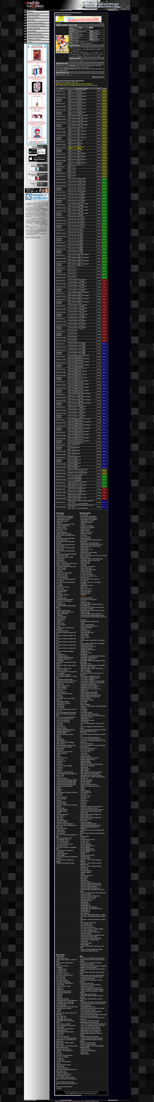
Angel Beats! (60, 956)
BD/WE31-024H (61, 385)
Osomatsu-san (61, 761)
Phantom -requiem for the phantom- (91, 806)
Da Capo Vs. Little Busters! (65, 983)
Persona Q (60, 1058)
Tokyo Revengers (62, 846)
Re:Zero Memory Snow (88, 839)
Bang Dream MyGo (62, 555)
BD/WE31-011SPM (59, 226)
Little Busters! (61, 704)
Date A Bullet (61, 985)
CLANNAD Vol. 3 (62, 972)
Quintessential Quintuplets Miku (66, 783)
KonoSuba (60, 697)
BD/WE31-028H (61, 435)
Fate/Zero (60, 602)
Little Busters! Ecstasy (63, 703)
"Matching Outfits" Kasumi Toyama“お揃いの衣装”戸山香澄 (77, 495)
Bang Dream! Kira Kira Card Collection (92, 975)
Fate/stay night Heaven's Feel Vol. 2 (92, 613)
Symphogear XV (86, 910)
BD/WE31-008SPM (59, 188)
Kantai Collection (62, 687)
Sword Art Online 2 (62, 822)
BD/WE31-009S (61, 198)
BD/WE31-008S (61, 186)
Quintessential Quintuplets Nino (66, 784)
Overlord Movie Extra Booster (90, 1036)
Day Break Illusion (62, 590)
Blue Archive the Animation (89, 552)
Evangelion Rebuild (63, 595)
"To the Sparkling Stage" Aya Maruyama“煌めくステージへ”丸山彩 (78, 293)
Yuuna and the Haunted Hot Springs (92, 949)
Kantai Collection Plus (63, 686)
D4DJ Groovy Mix (62, 576)
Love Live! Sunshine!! (63, 720)
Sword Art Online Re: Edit (88, 897)
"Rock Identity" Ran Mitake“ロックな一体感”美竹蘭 (75, 476)
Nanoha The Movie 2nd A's (89, 784)
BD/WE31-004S (61, 135)
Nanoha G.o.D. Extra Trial (64, 751)
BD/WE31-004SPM (59, 138)
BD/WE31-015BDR (59, 271)
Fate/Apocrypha (61, 598)
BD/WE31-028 (60, 432)
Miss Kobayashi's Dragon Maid (66, 745)
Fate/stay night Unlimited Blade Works (92, 615)
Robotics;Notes (61, 802)
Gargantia (60, 615)
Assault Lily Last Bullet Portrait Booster (92, 958)
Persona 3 (60, 764)
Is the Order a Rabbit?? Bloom (90, 678)
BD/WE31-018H (61, 309)
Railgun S (60, 789)
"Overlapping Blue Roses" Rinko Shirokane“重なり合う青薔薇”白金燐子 (79, 419)
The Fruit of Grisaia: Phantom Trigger (92, 929)
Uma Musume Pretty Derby (65, 850)
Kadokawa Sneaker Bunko (65, 679)
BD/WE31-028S (61, 438)
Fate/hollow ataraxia (63, 999)
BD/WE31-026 (60, 407)
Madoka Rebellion (86, 762)
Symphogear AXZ (86, 900)
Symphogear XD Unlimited (89, 907)
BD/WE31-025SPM (59, 403)
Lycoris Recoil (61, 726)
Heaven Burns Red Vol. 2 (88, 646)
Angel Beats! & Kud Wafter (65, 518)
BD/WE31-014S (61, 261)
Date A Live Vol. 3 (86, 590)
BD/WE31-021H (61, 347)
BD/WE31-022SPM (59, 365)
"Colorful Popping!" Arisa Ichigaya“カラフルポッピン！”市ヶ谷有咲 (77, 343)
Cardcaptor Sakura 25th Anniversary (92, 559)
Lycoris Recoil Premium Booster (90, 1027)
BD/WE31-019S (61, 325)
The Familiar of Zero (63, 841)
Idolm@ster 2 (61, 654)
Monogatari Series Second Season (91, 775)
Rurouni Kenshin (62, 803)
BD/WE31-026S (61, 413)
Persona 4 (60, 767)
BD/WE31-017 (60, 293)
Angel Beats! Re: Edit (63, 519)
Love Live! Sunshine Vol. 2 (89, 748)
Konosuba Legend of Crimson (90, 714)
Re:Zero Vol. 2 (85, 841)
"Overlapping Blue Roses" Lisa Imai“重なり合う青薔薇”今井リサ (77, 369)
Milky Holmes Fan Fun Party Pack (91, 1030)
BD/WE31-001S (61, 97)
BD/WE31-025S (61, 401)
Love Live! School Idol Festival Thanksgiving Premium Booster (89, 1021)
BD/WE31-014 (60, 255)
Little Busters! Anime (63, 701)
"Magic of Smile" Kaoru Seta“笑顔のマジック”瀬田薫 (75, 141)
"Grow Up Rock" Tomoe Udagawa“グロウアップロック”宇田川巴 (77, 192)
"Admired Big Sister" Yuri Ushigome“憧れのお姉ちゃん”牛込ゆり (77, 482)
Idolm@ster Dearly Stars (64, 1019)
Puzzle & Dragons (62, 778)
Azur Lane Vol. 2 (86, 537)
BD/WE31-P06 (60, 502)
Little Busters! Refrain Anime (65, 1032)
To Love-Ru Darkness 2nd (64, 844)
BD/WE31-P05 (60, 495)
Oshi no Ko (60, 759)
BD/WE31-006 (60, 154)
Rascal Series (85, 836)
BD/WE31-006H (61, 157)
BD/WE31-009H (61, 195)
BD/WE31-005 (60, 141)
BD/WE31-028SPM (59, 441)
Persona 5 (60, 769)
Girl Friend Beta (61, 617)
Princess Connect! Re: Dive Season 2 (92, 809)
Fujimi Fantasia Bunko (63, 610)
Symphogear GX (86, 905)
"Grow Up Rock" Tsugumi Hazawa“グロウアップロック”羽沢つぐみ (77, 179)
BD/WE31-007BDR (59, 170)
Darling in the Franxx (63, 587)
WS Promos (84, 1052)
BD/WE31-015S (61, 277)
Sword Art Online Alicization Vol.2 (91, 888)
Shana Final (60, 1066)
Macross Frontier (62, 728)
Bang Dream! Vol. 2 (87, 549)
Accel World (60, 515)
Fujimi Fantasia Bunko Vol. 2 (65, 612)
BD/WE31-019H (61, 322)
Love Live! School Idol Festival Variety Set (93, 1024)
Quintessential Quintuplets (89, 824)
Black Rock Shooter (63, 966)
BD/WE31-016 (60, 280)
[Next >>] (101, 23)
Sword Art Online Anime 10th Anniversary (93, 893)
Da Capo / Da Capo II (87, 574)
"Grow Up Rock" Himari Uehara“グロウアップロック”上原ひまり (76, 217)
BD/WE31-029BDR (59, 448)
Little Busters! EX (62, 1030)
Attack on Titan (61, 527)
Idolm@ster (60, 660)
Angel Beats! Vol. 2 (62, 958)
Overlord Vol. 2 (85, 800)
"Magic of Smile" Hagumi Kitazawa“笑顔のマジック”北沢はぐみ (77, 154)
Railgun (59, 791)
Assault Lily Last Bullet (87, 527)
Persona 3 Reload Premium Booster (92, 1038)
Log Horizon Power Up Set (89, 1013)
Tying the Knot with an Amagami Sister (92, 935)
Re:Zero (59, 795)
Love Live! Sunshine (87, 744)
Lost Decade (60, 708)
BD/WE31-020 (60, 331)
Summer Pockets (62, 820)
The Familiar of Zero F (63, 839)
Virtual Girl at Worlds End (64, 1086)
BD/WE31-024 (60, 382)
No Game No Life (62, 758)
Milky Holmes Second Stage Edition (91, 772)
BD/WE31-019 (60, 318)
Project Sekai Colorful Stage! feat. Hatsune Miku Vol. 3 (90, 818)
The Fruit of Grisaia (62, 842)
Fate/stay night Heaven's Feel (90, 621)
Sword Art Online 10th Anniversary (91, 885)
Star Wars (60, 817)
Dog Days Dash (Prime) (64, 991)
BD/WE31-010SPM (59, 214)
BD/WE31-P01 (60, 470)
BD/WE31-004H (61, 132)
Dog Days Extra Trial (87, 983)
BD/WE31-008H (61, 182)
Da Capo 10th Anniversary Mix (66, 579)
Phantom (59, 770)
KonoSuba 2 (84, 709)
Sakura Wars (61, 808)
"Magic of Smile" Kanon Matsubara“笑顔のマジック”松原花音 (77, 90)
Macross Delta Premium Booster (90, 1028)
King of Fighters (61, 692)
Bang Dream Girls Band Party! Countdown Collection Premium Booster (93, 966)
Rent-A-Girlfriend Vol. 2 (88, 846)
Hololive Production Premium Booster (92, 989)
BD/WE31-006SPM (59, 163)
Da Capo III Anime (62, 980)
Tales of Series (61, 831)
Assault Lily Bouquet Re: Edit (65, 524)
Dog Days (60, 994)
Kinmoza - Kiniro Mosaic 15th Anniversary (93, 706)
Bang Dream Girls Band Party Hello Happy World (65, 539)
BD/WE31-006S (61, 160)
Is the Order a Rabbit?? (64, 675)
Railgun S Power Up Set (88, 1043)
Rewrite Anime (85, 852)
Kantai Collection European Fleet (91, 695)
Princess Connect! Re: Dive (65, 772)
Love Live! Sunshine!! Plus (65, 719)
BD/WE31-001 (60, 91)
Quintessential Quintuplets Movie (91, 825)
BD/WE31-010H (61, 208)
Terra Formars (61, 833)
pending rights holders (41, 231)
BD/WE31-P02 (60, 476)
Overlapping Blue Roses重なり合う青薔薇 (74, 457)
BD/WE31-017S (61, 299)
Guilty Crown (61, 623)
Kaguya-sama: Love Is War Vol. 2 (91, 689)
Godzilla (59, 621)
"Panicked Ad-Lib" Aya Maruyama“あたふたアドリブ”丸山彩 (77, 489)
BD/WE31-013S (61, 249)
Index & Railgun (85, 670)
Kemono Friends (62, 689)
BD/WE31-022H (61, 359)
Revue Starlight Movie (87, 849)
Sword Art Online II (62, 1072)
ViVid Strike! (60, 852)
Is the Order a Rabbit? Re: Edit (90, 676)
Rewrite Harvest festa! (87, 855)
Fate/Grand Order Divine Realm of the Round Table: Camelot (92, 608)
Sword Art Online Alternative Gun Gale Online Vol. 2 (66, 1070)
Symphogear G (85, 904)
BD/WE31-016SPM (59, 290)
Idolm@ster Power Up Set (89, 994)
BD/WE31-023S (61, 375)
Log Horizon (60, 706)
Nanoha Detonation (87, 780)
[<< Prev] (58, 23)
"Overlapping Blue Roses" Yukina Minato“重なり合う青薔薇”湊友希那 (78, 356)
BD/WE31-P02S (61, 480)
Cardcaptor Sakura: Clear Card (66, 566)
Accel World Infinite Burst (88, 516)
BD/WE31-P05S (61, 498)
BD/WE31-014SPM (59, 264)
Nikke (58, 755)
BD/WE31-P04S (61, 492)
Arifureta (59, 522)
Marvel (59, 737)
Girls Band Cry (61, 618)
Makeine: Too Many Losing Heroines (92, 764)
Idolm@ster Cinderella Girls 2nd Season (93, 656)
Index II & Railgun (62, 670)
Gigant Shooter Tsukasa (64, 1008)
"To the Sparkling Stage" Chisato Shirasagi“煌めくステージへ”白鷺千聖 (79, 394)
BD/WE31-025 (60, 394)
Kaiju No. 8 (60, 684)
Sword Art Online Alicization (65, 824)
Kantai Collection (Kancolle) (89, 692)
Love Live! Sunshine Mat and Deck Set (92, 1025)
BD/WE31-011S (61, 223)
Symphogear (60, 830)
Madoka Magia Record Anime (66, 729)
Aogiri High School (62, 521)
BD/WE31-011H (61, 220)
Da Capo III (60, 580)
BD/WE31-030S (61, 467)
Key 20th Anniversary (87, 700)
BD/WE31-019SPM (59, 328)
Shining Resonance (63, 1068)
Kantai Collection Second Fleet (90, 697)
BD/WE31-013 (60, 242)
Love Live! (60, 723)
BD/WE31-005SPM (59, 151)
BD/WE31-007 (60, 167)
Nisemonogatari (85, 791)
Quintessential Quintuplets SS (90, 827)
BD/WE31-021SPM (59, 353)
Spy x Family (61, 816)
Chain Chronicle (61, 568)
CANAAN (59, 967)
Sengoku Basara (62, 811)
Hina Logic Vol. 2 (62, 1017)
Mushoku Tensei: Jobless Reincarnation (64, 747)
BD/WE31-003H (61, 119)
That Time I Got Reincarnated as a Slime (93, 915)
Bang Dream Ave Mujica (64, 533)
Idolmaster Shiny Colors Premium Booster (93, 1002)
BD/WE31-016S (61, 287)
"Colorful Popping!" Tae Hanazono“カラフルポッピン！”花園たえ (77, 407)
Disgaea (59, 593)
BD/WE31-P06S (61, 507)
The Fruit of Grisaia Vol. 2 (88, 927)
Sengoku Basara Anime (64, 1065)
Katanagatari (60, 1027)
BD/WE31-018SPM (59, 315)
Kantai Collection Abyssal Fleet (66, 1025)
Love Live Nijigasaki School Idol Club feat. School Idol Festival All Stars (66, 714)
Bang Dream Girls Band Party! (90, 543)
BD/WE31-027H (61, 423)
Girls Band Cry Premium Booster (91, 985)
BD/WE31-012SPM (59, 239)
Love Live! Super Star (63, 722)
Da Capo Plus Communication (66, 582)
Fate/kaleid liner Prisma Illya (65, 1002)
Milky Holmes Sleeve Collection (90, 1032)
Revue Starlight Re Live (88, 850)
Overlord (59, 762)
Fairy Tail (59, 596)
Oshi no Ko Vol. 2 (86, 795)
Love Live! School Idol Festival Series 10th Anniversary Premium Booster (93, 1015)
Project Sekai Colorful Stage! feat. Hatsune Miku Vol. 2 (90, 815)
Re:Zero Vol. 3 (85, 842)
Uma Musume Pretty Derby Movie (91, 938)
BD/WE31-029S (61, 454)
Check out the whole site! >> (37, 142)
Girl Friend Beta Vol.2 (87, 632)
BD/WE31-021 (60, 344)
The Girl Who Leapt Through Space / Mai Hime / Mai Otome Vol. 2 (66, 1083)
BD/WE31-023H (61, 372)
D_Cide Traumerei (62, 577)
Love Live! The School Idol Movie (67, 1038)
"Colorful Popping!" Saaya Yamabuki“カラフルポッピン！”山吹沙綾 (77, 305)
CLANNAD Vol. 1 (62, 969)
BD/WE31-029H (61, 451)
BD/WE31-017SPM (59, 302)
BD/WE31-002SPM (59, 113)
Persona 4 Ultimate (62, 1057)
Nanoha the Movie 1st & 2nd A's (90, 786)
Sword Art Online (62, 828)
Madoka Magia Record (64, 731)
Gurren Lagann (61, 624)
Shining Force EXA (62, 814)
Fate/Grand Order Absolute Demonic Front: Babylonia (64, 600)
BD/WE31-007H (61, 173)
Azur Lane (60, 530)
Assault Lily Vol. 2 (86, 529)
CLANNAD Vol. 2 (62, 970)
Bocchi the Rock (62, 562)
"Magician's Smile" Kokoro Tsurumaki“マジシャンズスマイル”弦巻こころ (77, 470)
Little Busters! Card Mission (65, 1028)
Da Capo (59, 584)
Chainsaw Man (61, 570)
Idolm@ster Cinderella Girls (65, 657)
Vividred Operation (62, 853)
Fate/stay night (61, 604)
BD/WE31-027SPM (59, 429)
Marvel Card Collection (88, 766)
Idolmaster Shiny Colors (64, 668)
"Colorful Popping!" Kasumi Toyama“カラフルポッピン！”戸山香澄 (77, 280)
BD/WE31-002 (60, 103)
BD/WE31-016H (61, 284)
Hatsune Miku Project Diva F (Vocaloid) (93, 643)
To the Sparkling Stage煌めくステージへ (74, 444)
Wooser (59, 1088)
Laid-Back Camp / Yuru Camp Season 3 (93, 715)
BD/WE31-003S (61, 122)
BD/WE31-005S (61, 148)
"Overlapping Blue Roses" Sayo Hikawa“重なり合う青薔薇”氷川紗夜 (78, 381)
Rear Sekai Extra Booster (88, 1044)
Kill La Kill (60, 690)
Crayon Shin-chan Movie (64, 573)
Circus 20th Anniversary (88, 566)
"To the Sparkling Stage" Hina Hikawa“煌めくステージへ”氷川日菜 (78, 116)
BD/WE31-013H (61, 246)
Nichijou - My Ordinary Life (65, 1050)
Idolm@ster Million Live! (64, 659)
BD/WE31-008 (60, 179)
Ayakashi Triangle (62, 529)
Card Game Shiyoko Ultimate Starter (92, 977)
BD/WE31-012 (60, 230)
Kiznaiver (59, 695)
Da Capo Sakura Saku (63, 981)
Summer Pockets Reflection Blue (91, 883)
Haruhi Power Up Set (87, 986)
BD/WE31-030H (61, 464)
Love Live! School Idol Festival (66, 717)
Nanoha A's (60, 750)
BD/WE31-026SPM (59, 416)
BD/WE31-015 (60, 268)
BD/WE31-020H (61, 337)
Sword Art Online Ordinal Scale (90, 896)
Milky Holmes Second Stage (65, 742)
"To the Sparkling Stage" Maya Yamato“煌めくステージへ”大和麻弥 (78, 204)
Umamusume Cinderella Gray (90, 940)
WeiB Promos (85, 1054)
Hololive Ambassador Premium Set (91, 988)
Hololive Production (87, 648)
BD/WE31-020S (61, 341)
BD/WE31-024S (61, 388)
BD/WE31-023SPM (59, 378)
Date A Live (60, 588)
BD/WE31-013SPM (59, 252)
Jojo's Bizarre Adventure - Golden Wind (93, 682)
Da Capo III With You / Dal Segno (91, 582)
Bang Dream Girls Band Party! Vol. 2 (92, 544)
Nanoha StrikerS (62, 753)
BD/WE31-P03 (60, 483)
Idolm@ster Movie (86, 664)
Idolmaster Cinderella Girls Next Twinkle (93, 665)
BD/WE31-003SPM (59, 125)
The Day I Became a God (64, 838)
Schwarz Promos (86, 1049)
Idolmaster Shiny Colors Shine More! (92, 668)
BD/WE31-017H (61, 296)
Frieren (59, 609)
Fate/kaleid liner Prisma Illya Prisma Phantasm (65, 1004)
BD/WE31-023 (60, 369)
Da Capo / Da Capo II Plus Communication (88, 576)
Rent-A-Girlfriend (62, 797)
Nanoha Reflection (86, 781)
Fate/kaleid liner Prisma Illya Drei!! (67, 1000)
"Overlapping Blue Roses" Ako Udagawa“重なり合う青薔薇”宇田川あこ (78, 432)
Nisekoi (59, 756)
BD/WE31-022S (61, 363)
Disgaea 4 (60, 988)
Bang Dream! (61, 559)
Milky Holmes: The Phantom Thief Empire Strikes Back (66, 1046)
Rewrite (59, 800)
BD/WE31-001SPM (59, 100)
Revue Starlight (61, 798)
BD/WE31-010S (61, 211)
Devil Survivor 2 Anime (64, 986)
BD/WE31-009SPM (59, 201)
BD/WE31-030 (60, 457)
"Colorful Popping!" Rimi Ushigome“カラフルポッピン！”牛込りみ (77, 318)
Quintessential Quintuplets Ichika (67, 780)
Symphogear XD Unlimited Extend (91, 908)
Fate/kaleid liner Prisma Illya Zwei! (67, 1007)
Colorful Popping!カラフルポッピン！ (73, 331)
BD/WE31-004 (60, 129)
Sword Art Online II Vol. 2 (64, 1074)
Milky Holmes (61, 744)
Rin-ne (59, 1063)
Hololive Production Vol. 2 (88, 649)
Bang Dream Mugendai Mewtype (67, 554)
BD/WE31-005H (61, 144)
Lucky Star (60, 725)
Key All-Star (84, 701)
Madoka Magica (61, 733)
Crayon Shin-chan (62, 574)
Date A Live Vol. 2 (86, 588)
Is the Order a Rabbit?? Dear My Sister (92, 681)
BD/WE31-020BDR (59, 334)
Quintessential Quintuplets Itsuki (66, 781)
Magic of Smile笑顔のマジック (72, 166)
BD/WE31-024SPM (59, 391)
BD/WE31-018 (60, 306)
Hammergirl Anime (37, 47)
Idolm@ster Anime (62, 656)
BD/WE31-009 (60, 192)
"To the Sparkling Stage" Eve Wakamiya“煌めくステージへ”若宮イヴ (78, 255)
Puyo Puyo (60, 777)
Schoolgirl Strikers (62, 809)
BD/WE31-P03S (61, 486)
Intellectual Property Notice (92, 1101)
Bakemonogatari (62, 532)
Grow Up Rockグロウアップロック (73, 267)
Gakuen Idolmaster (62, 613)
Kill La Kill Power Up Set (88, 1010)
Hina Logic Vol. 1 (62, 1016)
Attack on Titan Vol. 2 (87, 532)
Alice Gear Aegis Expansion (65, 516)
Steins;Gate (60, 819)
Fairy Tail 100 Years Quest (89, 599)
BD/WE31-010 (60, 205)
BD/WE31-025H (61, 397)
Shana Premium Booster (88, 1050)
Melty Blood (60, 739)
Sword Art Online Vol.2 (87, 899)
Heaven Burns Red (62, 631)
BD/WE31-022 (60, 356)
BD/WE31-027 (60, 420)
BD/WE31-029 (60, 445)
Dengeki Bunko (61, 591)
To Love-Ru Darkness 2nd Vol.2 (90, 932)
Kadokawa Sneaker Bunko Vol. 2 (67, 681)
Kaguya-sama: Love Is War (65, 682)
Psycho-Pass (61, 1060)
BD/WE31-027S (61, 426)
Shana (59, 813)
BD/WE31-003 (60, 116)
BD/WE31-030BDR (59, 460)
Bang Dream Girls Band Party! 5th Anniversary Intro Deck (90, 963)
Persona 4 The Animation (64, 766)
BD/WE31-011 (60, 217)
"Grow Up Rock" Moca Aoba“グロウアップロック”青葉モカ (76, 229)
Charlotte (59, 571)
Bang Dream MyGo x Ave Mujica (90, 546)
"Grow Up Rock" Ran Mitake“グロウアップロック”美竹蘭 (75, 242)
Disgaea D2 (60, 989)
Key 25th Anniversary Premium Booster (93, 1008)
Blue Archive (60, 560)
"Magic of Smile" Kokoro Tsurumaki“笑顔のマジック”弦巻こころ (77, 128)
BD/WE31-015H (61, 274)
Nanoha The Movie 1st (64, 1049)
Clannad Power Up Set (88, 978)
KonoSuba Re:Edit (86, 712)
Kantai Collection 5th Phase (89, 693)
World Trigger (61, 855)
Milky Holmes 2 (61, 740)
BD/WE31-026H (61, 410)
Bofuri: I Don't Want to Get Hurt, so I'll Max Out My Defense (67, 564)
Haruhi (59, 626)
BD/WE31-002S (61, 110)
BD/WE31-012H (61, 233)
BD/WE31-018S (61, 312)
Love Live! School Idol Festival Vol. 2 (92, 739)
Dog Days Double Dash (64, 992)
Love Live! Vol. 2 (86, 751)
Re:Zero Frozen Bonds (64, 1061)
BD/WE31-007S (61, 176)
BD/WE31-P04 (60, 489)
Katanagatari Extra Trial (88, 1007)
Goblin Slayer (61, 620)
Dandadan (60, 585)
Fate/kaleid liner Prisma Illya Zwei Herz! (93, 610)
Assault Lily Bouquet (63, 526)
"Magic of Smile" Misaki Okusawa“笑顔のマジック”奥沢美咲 (77, 103)
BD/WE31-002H (61, 107)
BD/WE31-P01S (61, 473)
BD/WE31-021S (61, 350)
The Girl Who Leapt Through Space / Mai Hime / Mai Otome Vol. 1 (66, 1079)
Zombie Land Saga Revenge (65, 863)
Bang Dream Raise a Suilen (65, 557)
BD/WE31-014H (61, 258)
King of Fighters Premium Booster (91, 1011)
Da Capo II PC (61, 978)
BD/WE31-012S (61, 236)
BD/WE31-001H (61, 94)
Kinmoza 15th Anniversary (65, 693)
